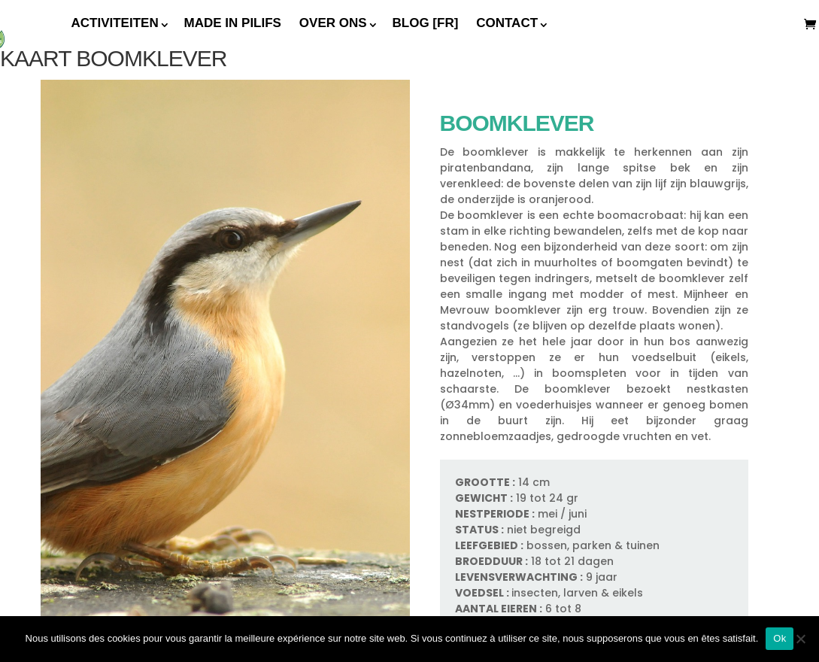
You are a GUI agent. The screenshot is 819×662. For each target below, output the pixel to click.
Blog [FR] (426, 23)
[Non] (800, 638)
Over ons (333, 23)
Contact (507, 23)
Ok (779, 638)
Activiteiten (115, 23)
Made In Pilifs (232, 23)
